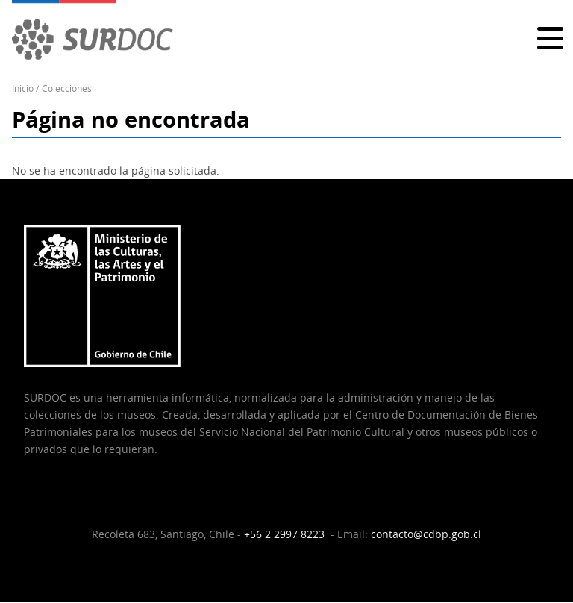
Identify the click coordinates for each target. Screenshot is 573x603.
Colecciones (67, 88)
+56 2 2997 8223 (286, 534)
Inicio (23, 88)
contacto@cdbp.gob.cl (426, 534)
